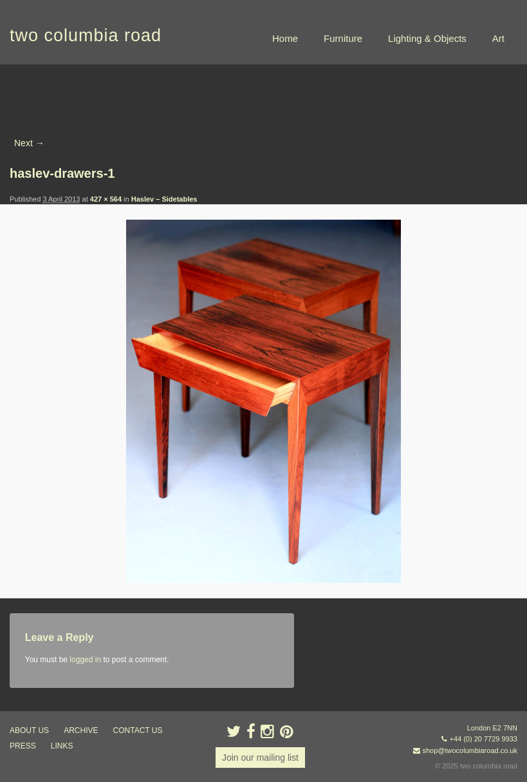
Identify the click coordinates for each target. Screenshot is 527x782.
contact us (138, 730)
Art (498, 38)
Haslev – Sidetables (164, 199)
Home (285, 38)
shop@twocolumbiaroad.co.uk (469, 750)
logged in (85, 659)
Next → (29, 143)
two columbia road (86, 35)
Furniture (343, 38)
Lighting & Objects (427, 38)
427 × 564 (106, 199)
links (62, 745)
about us (29, 730)
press (23, 745)
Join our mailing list (260, 757)
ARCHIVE (81, 730)
